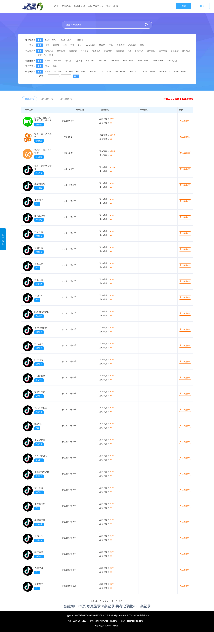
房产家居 (163, 50)
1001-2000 (93, 72)
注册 (202, 6)
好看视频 (132, 45)
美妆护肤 (73, 50)
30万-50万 (115, 61)
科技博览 (38, 552)
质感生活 (38, 536)
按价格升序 (47, 99)
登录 (183, 6)
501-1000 (80, 72)
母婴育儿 (96, 50)
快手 (65, 45)
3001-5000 (120, 72)
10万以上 (42, 76)
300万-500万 (158, 61)
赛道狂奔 (38, 263)
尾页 (121, 601)
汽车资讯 (38, 568)
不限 (40, 40)
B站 (80, 45)
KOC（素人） (51, 40)
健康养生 (151, 50)
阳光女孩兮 (39, 215)
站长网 (108, 625)
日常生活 (61, 50)
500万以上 (172, 61)
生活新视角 (39, 183)
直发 (47, 66)
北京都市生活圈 (41, 312)
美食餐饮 (120, 50)
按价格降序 (66, 99)
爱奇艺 (102, 45)
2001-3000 (106, 72)
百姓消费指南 (40, 328)
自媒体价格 (79, 6)
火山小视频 (90, 45)
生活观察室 (39, 440)
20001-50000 (164, 72)
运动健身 (186, 50)
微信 (108, 6)
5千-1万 (68, 61)
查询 (76, 76)
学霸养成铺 (39, 520)
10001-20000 (149, 72)
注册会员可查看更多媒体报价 (178, 99)
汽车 (130, 50)
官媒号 (80, 40)
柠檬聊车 (38, 296)
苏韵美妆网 (39, 376)
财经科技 (139, 50)
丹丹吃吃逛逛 (40, 456)
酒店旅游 (42, 55)
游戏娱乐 (175, 50)
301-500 (69, 72)
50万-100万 (128, 61)
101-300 (57, 72)
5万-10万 (90, 61)
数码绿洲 (38, 344)
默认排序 (29, 99)
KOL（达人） (67, 40)
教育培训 (108, 50)
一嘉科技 (38, 231)
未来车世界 (39, 504)
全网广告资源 (95, 6)
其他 (142, 45)
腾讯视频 (121, 45)
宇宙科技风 (39, 392)
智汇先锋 (38, 280)
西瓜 (73, 45)
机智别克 (38, 424)
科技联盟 (38, 360)
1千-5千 (57, 61)
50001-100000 (180, 72)
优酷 (111, 45)
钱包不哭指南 (40, 408)
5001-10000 (133, 72)
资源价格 (66, 6)
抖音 (47, 45)
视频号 (56, 45)
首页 (56, 6)
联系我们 (3, 239)
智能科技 (38, 247)
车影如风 (38, 199)
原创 (55, 66)
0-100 (47, 72)
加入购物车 (185, 121)
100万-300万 (143, 61)
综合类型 (49, 50)
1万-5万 (78, 61)
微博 (115, 6)
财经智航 (38, 488)
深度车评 (38, 584)
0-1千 (47, 61)
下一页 (115, 601)
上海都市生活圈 (41, 472)
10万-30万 (102, 61)
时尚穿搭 (85, 50)
